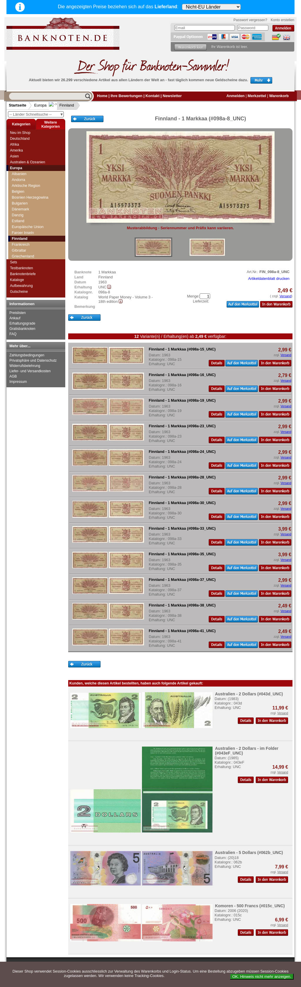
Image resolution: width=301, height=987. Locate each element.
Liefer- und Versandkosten (30, 371)
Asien (14, 156)
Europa (40, 105)
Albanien (19, 174)
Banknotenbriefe (23, 274)
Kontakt (153, 96)
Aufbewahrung (21, 286)
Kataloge (17, 280)
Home (102, 96)
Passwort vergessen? (250, 20)
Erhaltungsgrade (22, 323)
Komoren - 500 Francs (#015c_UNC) (250, 905)
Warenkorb (279, 96)
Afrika (14, 144)
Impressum (18, 382)
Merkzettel (257, 96)
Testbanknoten (21, 268)
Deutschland (20, 139)
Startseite (17, 105)
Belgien (18, 191)
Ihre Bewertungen (126, 96)
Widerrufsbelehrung (24, 366)
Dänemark (20, 209)
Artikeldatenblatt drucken (269, 278)
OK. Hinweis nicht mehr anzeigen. (261, 976)
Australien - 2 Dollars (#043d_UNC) (249, 694)
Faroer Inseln (23, 232)
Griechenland (23, 256)
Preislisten (17, 313)
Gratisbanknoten (22, 329)
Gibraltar (19, 250)
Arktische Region (26, 185)
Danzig (18, 215)
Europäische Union (28, 227)
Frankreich (20, 244)
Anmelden (235, 96)
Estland (18, 221)
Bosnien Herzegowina (30, 197)
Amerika (16, 150)
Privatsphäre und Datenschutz (33, 360)
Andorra (18, 179)
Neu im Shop (20, 133)
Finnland (62, 105)
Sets (13, 262)
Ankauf (14, 318)
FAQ (12, 334)
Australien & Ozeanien (27, 162)
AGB (13, 376)
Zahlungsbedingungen (26, 355)
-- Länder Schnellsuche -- (36, 114)
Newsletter (172, 96)
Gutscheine (19, 292)
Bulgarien (20, 203)
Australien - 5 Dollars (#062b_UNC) (249, 852)
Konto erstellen (282, 20)
